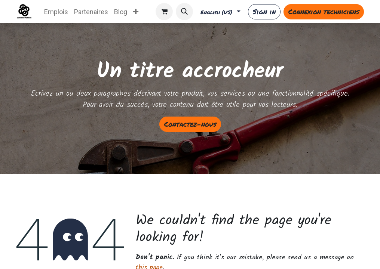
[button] (184, 11)
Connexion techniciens (323, 11)
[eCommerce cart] (164, 11)
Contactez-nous (190, 124)
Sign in (264, 11)
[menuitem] (56, 12)
